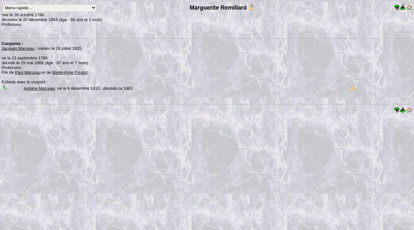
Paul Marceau (28, 72)
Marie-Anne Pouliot (69, 72)
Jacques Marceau (18, 48)
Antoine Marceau (39, 88)
